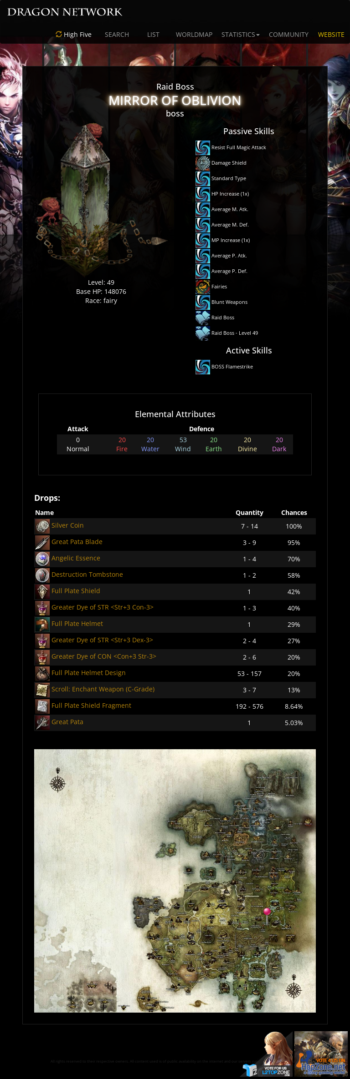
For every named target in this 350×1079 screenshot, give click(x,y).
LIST (153, 34)
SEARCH (117, 34)
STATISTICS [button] (240, 34)
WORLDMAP (194, 34)
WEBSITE (331, 34)
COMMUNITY (289, 34)
